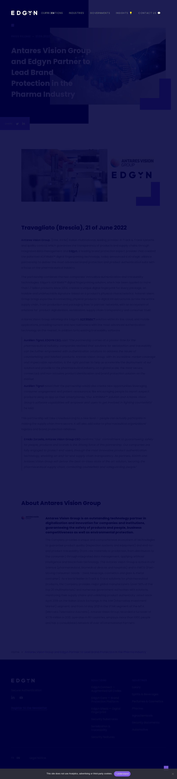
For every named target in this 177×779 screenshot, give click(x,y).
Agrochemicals (142, 716)
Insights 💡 (124, 13)
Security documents (145, 722)
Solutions (99, 680)
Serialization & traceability (100, 728)
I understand (122, 773)
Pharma (137, 708)
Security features (103, 737)
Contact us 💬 (149, 13)
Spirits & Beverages (145, 694)
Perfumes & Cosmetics (147, 701)
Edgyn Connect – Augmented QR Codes (106, 689)
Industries (76, 13)
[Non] (172, 774)
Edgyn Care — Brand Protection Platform (105, 700)
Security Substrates (104, 719)
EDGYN (30, 13)
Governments (100, 13)
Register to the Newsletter (29, 708)
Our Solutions (52, 13)
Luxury (136, 687)
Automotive (140, 730)
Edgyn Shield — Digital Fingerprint (105, 710)
